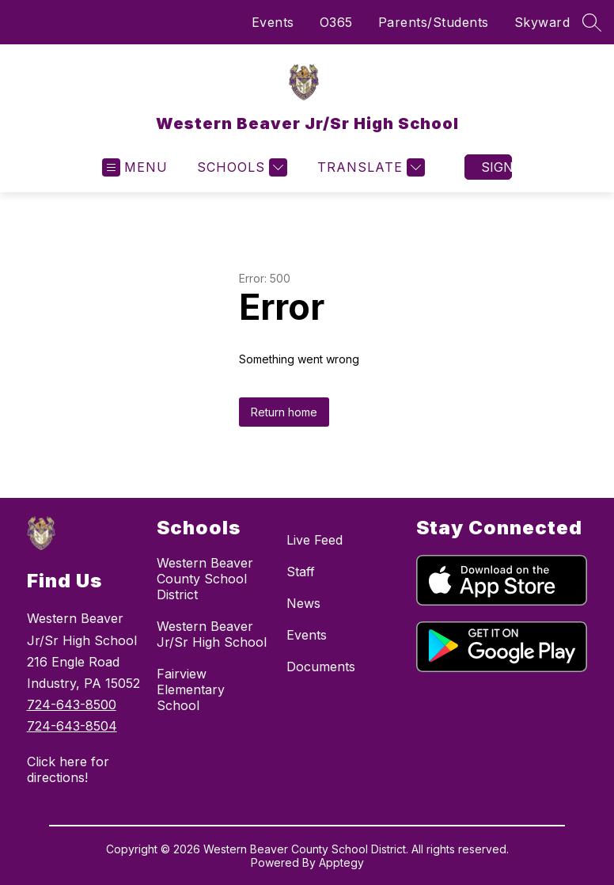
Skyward (542, 22)
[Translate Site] (369, 167)
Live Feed (314, 540)
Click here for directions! (68, 769)
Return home (284, 412)
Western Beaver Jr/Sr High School (212, 634)
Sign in (496, 167)
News (303, 603)
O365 (336, 22)
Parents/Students (433, 22)
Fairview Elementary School (191, 689)
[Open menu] (135, 167)
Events (273, 22)
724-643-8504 (72, 726)
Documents (320, 666)
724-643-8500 (71, 704)
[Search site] (591, 22)
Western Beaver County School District (205, 578)
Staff (300, 571)
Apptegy (341, 862)
